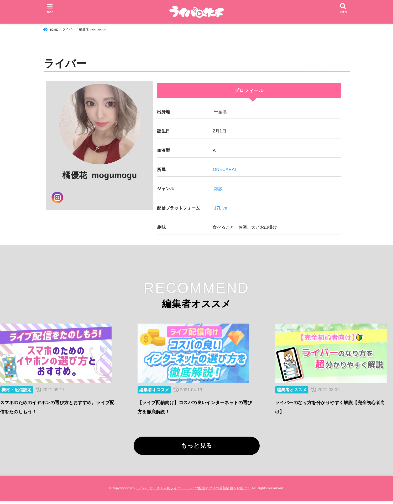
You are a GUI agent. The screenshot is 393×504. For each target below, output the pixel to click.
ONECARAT (225, 169)
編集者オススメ (154, 393)
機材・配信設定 (17, 393)
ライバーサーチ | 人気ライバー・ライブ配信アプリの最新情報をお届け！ (193, 492)
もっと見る (196, 449)
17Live (220, 208)
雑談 (218, 188)
